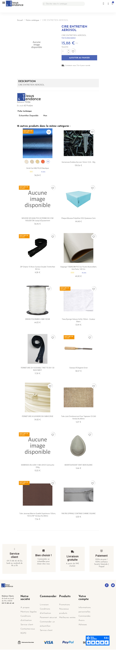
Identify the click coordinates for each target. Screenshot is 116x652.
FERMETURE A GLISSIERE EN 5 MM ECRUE (37, 416)
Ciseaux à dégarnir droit (78, 368)
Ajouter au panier (79, 58)
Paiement (101, 555)
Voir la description (69, 38)
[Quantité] (64, 51)
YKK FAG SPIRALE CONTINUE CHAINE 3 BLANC (78, 513)
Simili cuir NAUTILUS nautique (37, 168)
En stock (20, 106)
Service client (14, 555)
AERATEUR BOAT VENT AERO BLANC (79, 465)
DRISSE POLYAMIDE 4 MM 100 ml (37, 319)
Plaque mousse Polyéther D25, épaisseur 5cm (78, 218)
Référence (20, 102)
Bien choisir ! (43, 555)
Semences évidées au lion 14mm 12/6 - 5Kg (78, 162)
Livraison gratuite (73, 558)
